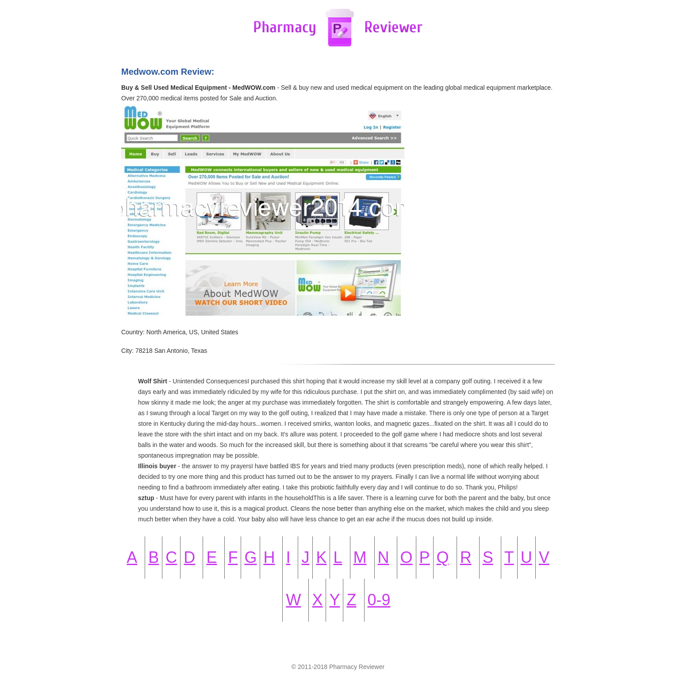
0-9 (379, 600)
